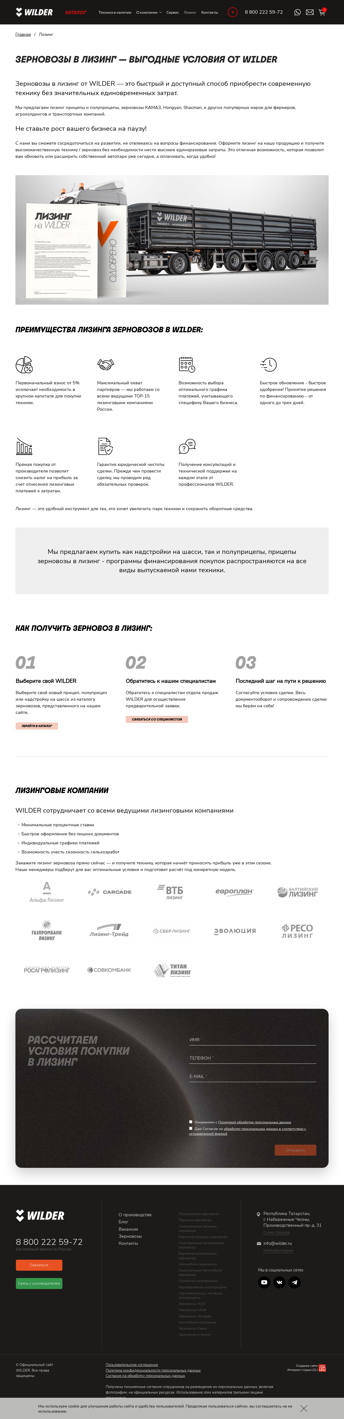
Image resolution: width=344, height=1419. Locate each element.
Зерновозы (130, 1236)
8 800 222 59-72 (264, 12)
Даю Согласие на (247, 1131)
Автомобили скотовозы (197, 1322)
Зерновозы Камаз (193, 1328)
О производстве (135, 1215)
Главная (23, 34)
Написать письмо (278, 1250)
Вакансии (128, 1229)
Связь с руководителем (39, 1283)
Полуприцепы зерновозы (199, 1214)
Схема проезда (276, 1232)
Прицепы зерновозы (195, 1220)
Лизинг (190, 12)
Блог (123, 1222)
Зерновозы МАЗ (192, 1303)
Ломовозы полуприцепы (198, 1281)
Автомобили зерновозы (198, 1264)
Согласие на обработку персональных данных (145, 1375)
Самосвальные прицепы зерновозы (198, 1228)
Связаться (39, 1265)
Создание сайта (307, 1366)
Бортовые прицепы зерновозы (203, 1237)
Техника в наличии (115, 12)
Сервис (172, 12)
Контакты (209, 12)
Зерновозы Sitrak (192, 1310)
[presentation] (226, 1098)
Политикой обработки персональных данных (254, 1122)
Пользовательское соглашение (132, 1364)
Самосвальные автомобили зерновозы (200, 1272)
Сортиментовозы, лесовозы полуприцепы (201, 1295)
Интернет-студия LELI (302, 1370)
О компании (148, 12)
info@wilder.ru (278, 1243)
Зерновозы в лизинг (195, 1334)
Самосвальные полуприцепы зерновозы (201, 1245)
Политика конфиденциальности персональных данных (153, 1370)
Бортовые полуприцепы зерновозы (198, 1255)
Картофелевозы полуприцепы (203, 1287)
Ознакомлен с (240, 1122)
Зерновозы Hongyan (195, 1316)
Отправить (295, 1150)
